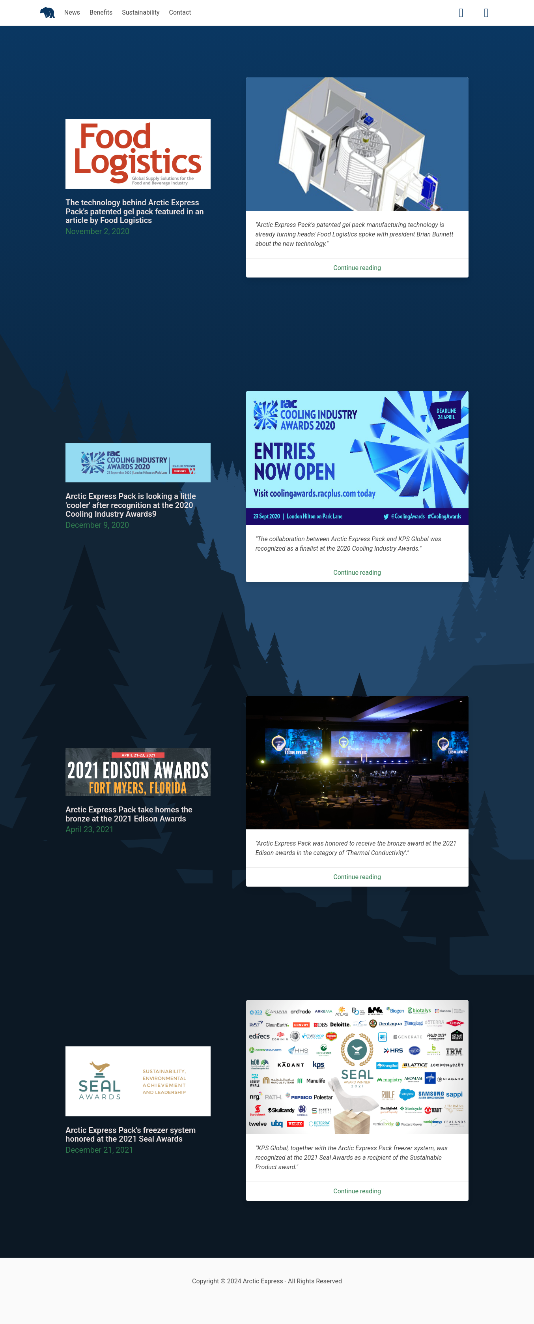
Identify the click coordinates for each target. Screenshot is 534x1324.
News (72, 12)
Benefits (101, 12)
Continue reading (357, 268)
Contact (180, 12)
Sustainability (140, 12)
